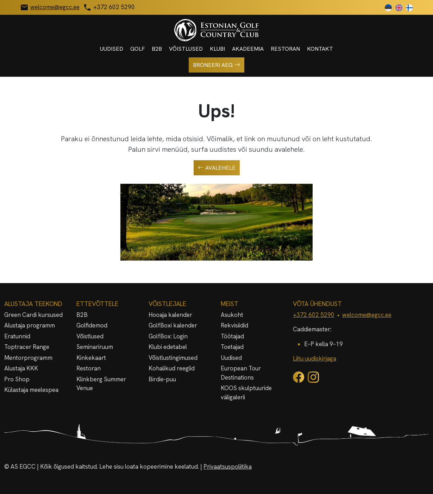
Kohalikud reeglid (172, 368)
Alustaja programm (29, 325)
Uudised (111, 48)
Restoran (285, 48)
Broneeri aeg (216, 65)
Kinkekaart (91, 358)
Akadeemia (248, 48)
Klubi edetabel (168, 347)
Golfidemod (91, 325)
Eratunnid (17, 336)
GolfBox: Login (168, 336)
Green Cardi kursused (33, 315)
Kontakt (320, 48)
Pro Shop (17, 379)
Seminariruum (94, 347)
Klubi (217, 48)
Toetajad (232, 347)
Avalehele (217, 168)
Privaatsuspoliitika (227, 466)
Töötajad (232, 336)
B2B (157, 48)
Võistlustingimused (173, 358)
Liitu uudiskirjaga (314, 358)
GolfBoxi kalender (173, 325)
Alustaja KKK (21, 368)
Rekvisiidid (234, 325)
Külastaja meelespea (31, 390)
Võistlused (186, 48)
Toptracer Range (26, 347)
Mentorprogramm (28, 358)
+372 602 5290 (313, 315)
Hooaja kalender (170, 315)
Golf (137, 48)
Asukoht (232, 315)
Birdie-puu (162, 379)
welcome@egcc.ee (366, 315)
